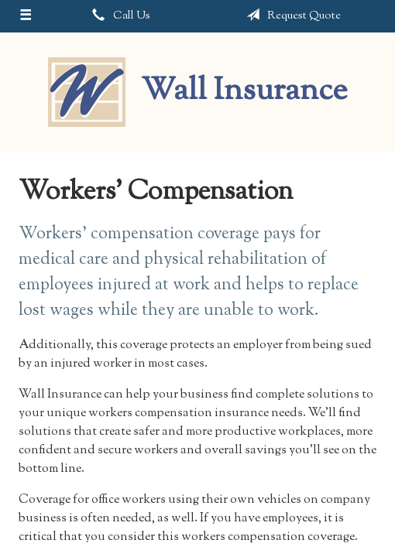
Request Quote (290, 16)
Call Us (118, 16)
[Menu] (26, 16)
